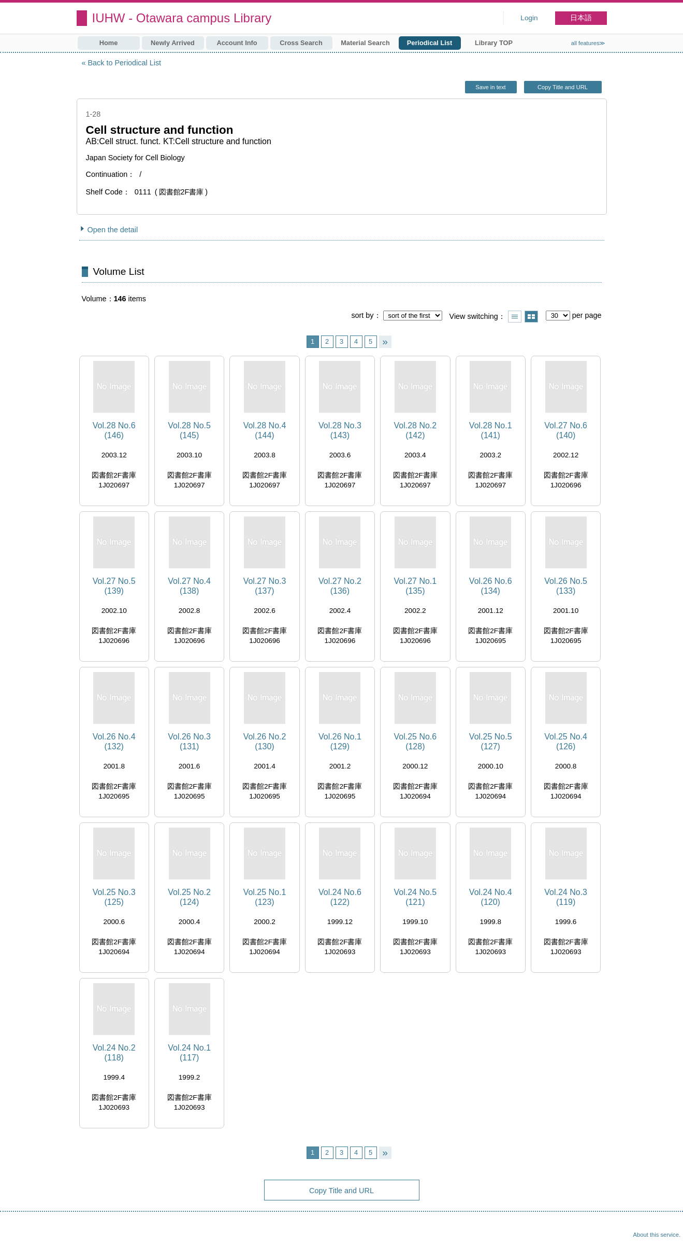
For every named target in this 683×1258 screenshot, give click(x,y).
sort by (362, 315)
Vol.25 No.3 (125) (114, 897)
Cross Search (301, 43)
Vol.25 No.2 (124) (189, 897)
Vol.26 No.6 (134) (490, 586)
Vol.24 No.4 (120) (490, 897)
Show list (514, 317)
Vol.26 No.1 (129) (339, 741)
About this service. (656, 1235)
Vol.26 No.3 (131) (189, 741)
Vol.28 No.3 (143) (339, 430)
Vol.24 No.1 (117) (189, 1052)
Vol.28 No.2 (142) (415, 430)
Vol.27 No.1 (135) (415, 586)
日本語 (581, 18)
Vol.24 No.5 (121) (415, 897)
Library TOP (494, 43)
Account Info (236, 43)
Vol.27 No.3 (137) (264, 586)
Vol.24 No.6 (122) (339, 897)
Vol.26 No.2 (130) (264, 741)
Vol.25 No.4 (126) (565, 741)
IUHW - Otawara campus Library (182, 18)
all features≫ (588, 43)
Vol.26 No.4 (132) (114, 741)
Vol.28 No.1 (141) (490, 430)
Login (528, 18)
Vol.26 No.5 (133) (565, 586)
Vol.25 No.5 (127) (490, 741)
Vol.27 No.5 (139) (114, 586)
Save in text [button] (490, 87)
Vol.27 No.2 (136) (339, 586)
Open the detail (113, 230)
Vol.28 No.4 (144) (264, 430)
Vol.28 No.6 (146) (114, 430)
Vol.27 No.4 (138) (189, 586)
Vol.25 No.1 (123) (264, 897)
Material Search (365, 43)
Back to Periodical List (125, 63)
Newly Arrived (173, 43)
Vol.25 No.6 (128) (415, 741)
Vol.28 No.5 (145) (189, 430)
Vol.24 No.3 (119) (565, 897)
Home (108, 43)
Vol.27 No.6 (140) (565, 430)
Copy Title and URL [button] (562, 87)
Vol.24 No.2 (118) (114, 1052)
